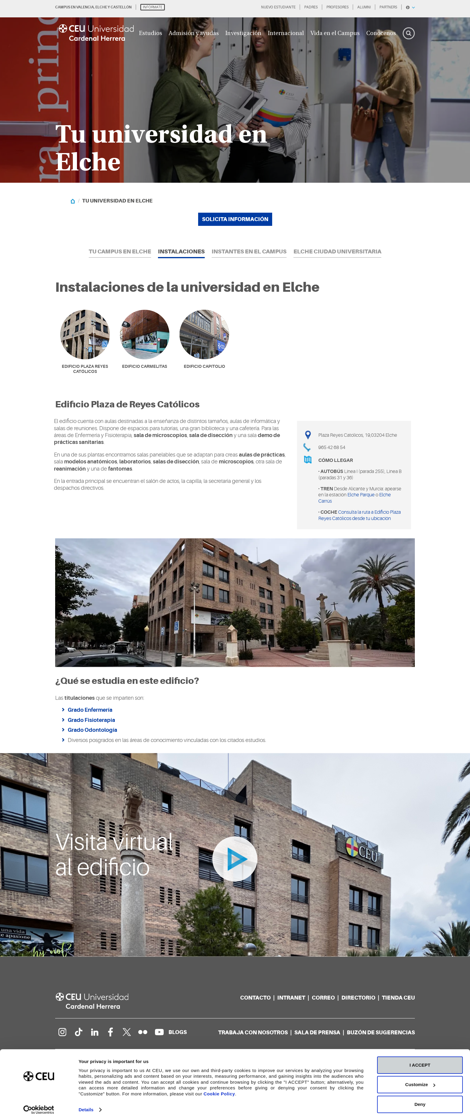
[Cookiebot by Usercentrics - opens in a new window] (39, 1102)
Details (86, 1102)
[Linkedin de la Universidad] (94, 1032)
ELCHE (101, 7)
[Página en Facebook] (111, 1032)
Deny (420, 1096)
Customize (420, 1077)
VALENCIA (85, 7)
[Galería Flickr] (143, 1032)
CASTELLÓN (121, 7)
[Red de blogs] (177, 1032)
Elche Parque (361, 495)
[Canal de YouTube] (159, 1032)
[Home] (72, 201)
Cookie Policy (219, 1086)
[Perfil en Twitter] (127, 1032)
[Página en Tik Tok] (78, 1032)
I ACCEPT (419, 1057)
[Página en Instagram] (62, 1032)
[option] (235, 91)
